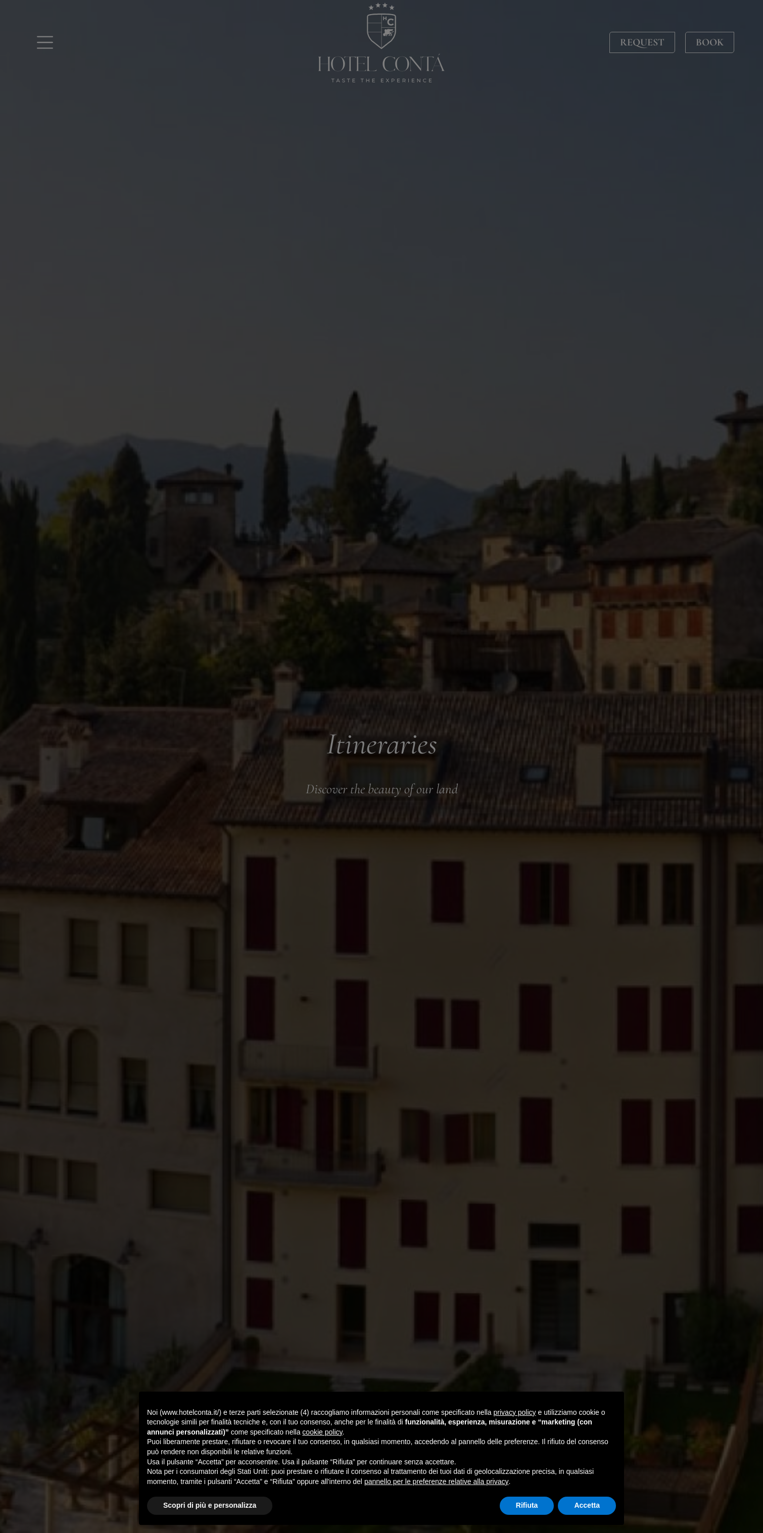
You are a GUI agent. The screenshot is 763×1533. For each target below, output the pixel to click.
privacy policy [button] (515, 1412)
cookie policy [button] (322, 1432)
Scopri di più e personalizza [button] (209, 1505)
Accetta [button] (587, 1505)
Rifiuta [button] (527, 1505)
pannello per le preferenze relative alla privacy (436, 1481)
